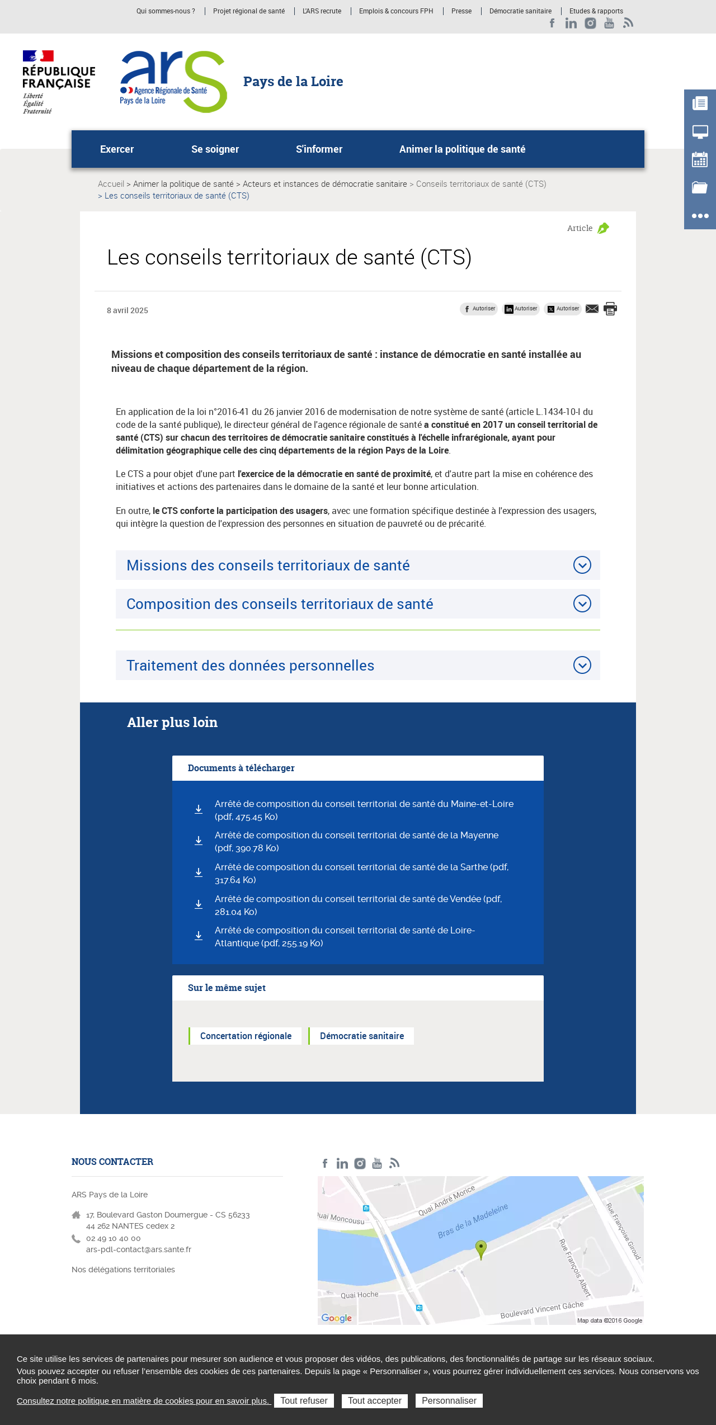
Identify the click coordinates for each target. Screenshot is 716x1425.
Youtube (609, 23)
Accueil (111, 183)
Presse (461, 11)
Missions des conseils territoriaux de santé (268, 564)
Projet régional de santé (249, 11)
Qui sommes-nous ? (165, 11)
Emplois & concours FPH (396, 11)
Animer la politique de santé (462, 148)
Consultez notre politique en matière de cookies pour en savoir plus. (144, 1400)
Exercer (117, 148)
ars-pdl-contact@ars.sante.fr (138, 1249)
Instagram (590, 23)
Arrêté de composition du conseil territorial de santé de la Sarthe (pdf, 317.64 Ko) (361, 873)
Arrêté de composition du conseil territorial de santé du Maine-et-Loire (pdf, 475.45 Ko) (364, 810)
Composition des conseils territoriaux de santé (280, 603)
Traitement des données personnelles (250, 664)
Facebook (552, 23)
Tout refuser (303, 1400)
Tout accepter (375, 1400)
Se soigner (215, 148)
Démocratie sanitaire (520, 11)
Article (580, 228)
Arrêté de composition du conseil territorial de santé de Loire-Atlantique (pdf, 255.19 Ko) (345, 937)
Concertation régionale (245, 1036)
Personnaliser (449, 1400)
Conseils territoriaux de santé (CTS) (481, 183)
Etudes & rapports (596, 11)
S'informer (319, 148)
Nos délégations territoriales (124, 1269)
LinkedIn (571, 23)
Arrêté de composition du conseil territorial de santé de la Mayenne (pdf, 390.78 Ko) (356, 841)
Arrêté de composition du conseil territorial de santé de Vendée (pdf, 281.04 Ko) (358, 905)
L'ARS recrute (322, 11)
